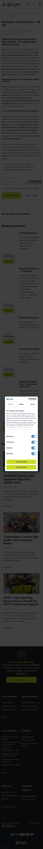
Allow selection (21, 467)
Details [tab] (21, 404)
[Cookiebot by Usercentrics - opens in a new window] (28, 399)
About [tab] (32, 404)
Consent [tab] (10, 404)
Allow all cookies (21, 462)
